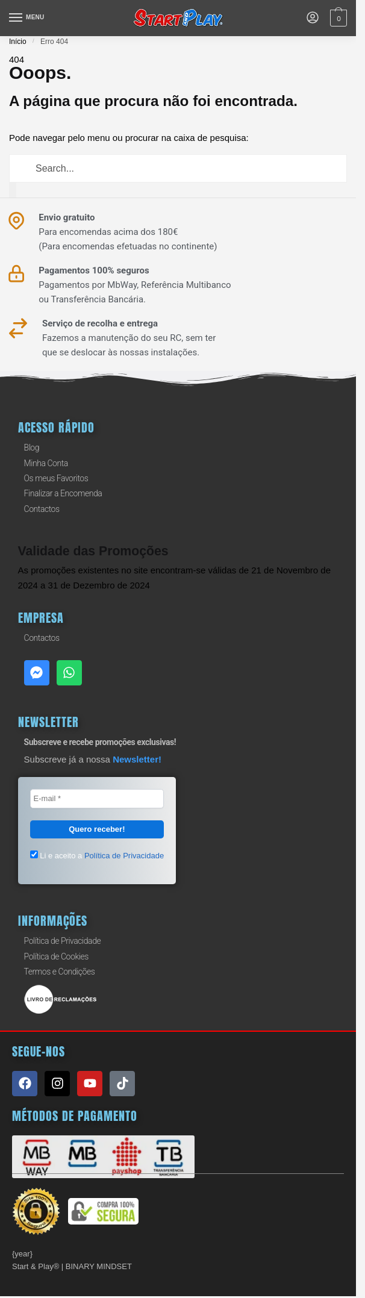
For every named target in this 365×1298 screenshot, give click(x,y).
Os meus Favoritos (56, 478)
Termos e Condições (59, 971)
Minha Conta (46, 463)
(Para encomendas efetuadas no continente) (128, 246)
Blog (32, 447)
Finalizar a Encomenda (63, 493)
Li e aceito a (97, 855)
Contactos (42, 509)
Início (18, 41)
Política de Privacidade (62, 941)
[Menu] (27, 18)
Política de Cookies (56, 956)
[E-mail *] (97, 798)
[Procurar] (12, 190)
